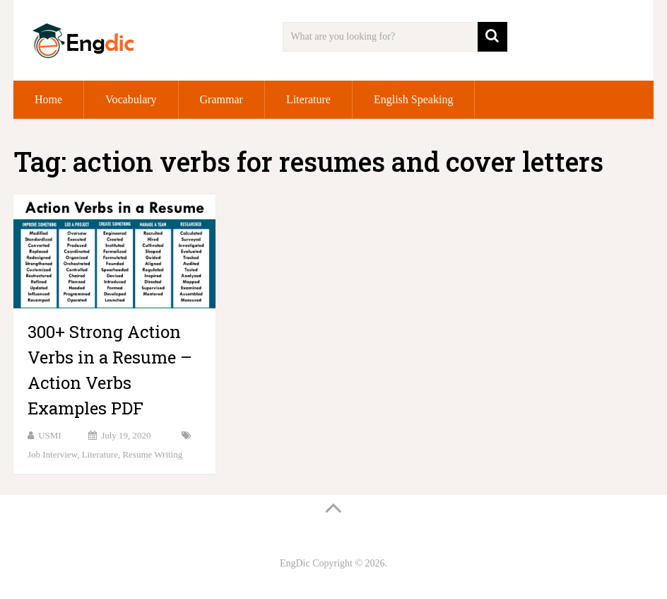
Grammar (221, 99)
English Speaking (413, 99)
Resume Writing (152, 454)
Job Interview (52, 454)
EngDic (295, 563)
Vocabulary (131, 99)
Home (48, 99)
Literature (308, 99)
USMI (49, 435)
